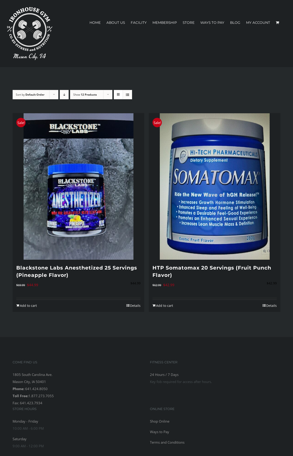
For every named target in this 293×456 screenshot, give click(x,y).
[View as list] (127, 94)
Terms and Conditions (167, 442)
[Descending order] (64, 94)
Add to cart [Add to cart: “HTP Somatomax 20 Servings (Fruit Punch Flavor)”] (164, 305)
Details (135, 305)
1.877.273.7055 (41, 396)
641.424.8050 (36, 388)
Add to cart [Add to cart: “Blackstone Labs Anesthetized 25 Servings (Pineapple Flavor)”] (28, 305)
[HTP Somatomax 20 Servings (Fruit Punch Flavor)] (214, 186)
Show (85, 95)
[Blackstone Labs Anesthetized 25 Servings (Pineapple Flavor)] (78, 186)
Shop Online (159, 421)
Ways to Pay (159, 431)
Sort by (30, 95)
